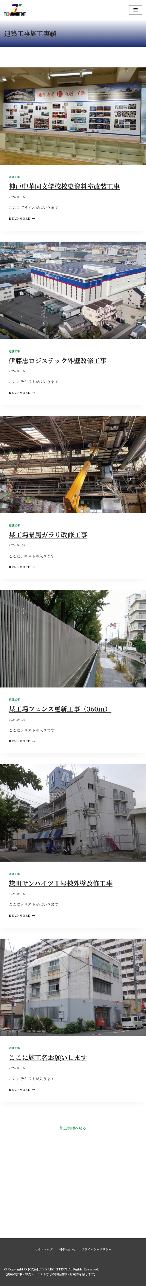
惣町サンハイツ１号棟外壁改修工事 (60, 883)
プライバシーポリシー (96, 1249)
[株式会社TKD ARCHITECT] (15, 10)
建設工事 (14, 177)
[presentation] (73, 116)
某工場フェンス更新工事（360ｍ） (60, 708)
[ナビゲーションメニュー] (135, 9)
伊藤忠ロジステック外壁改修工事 (58, 360)
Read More (22, 218)
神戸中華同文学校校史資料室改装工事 (64, 186)
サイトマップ (44, 1249)
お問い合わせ (67, 1249)
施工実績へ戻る (73, 1128)
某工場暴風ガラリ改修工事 (48, 534)
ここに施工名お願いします (48, 1057)
